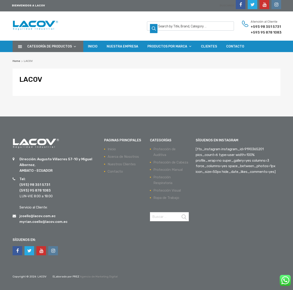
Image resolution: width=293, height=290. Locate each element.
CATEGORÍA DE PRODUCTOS (51, 46)
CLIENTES (209, 46)
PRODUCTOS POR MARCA (169, 46)
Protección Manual (168, 170)
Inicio (112, 149)
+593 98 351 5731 (262, 27)
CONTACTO (235, 46)
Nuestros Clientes (122, 164)
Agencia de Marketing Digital (98, 276)
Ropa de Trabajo (166, 198)
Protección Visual (167, 190)
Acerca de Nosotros (123, 157)
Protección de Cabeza (170, 162)
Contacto (115, 171)
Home (16, 61)
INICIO (93, 46)
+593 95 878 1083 (262, 32)
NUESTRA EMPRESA (122, 46)
